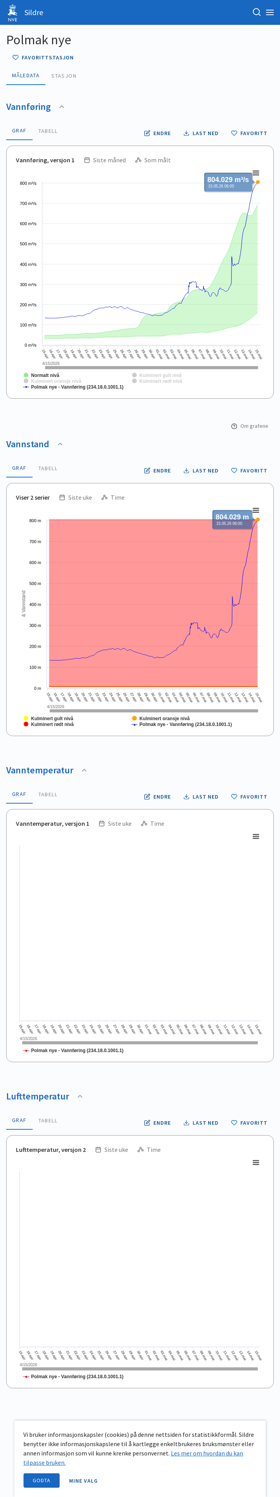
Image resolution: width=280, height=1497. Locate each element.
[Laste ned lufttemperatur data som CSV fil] (201, 1123)
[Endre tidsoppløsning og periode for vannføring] (157, 133)
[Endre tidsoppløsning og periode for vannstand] (157, 470)
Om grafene (249, 425)
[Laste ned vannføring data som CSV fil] (201, 133)
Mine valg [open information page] (83, 1480)
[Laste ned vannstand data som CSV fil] (201, 470)
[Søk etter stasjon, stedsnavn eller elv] (256, 12)
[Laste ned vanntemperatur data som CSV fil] (201, 796)
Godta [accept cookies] (41, 1480)
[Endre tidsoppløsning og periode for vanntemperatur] (157, 796)
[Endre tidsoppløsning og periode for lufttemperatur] (157, 1123)
